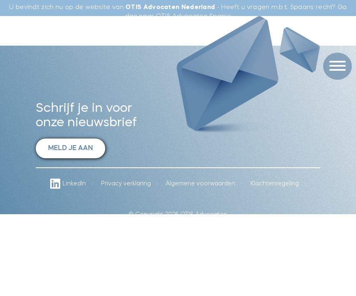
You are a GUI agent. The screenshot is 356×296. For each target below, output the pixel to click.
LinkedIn (68, 184)
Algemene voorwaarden (200, 184)
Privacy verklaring (126, 184)
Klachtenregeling (274, 184)
